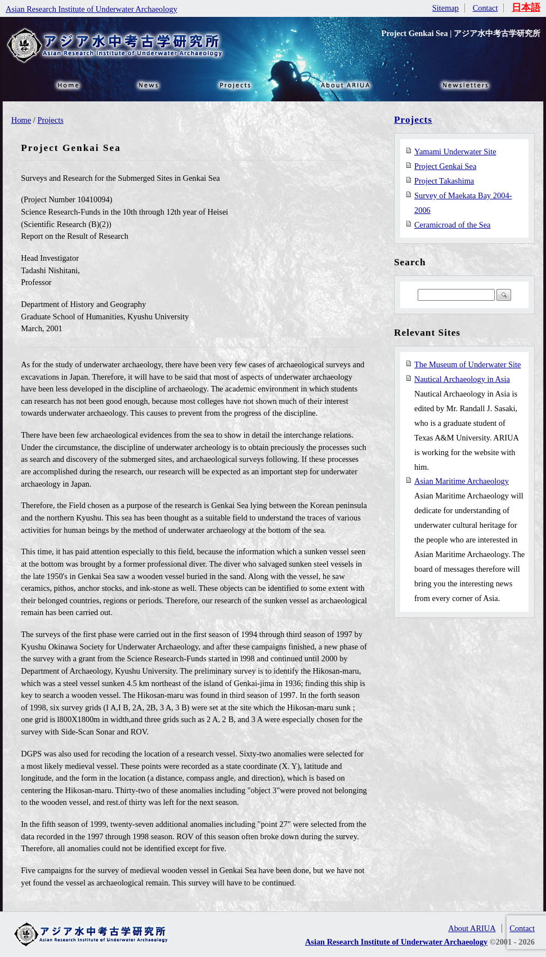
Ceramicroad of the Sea (452, 224)
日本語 (526, 7)
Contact (485, 7)
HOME (67, 84)
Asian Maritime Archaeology (461, 481)
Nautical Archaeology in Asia (462, 379)
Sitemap (445, 7)
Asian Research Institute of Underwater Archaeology (91, 9)
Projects (50, 119)
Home (21, 119)
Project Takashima (444, 180)
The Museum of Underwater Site (467, 364)
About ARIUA (346, 84)
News (149, 84)
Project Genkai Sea (445, 166)
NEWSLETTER (467, 84)
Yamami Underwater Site (455, 151)
